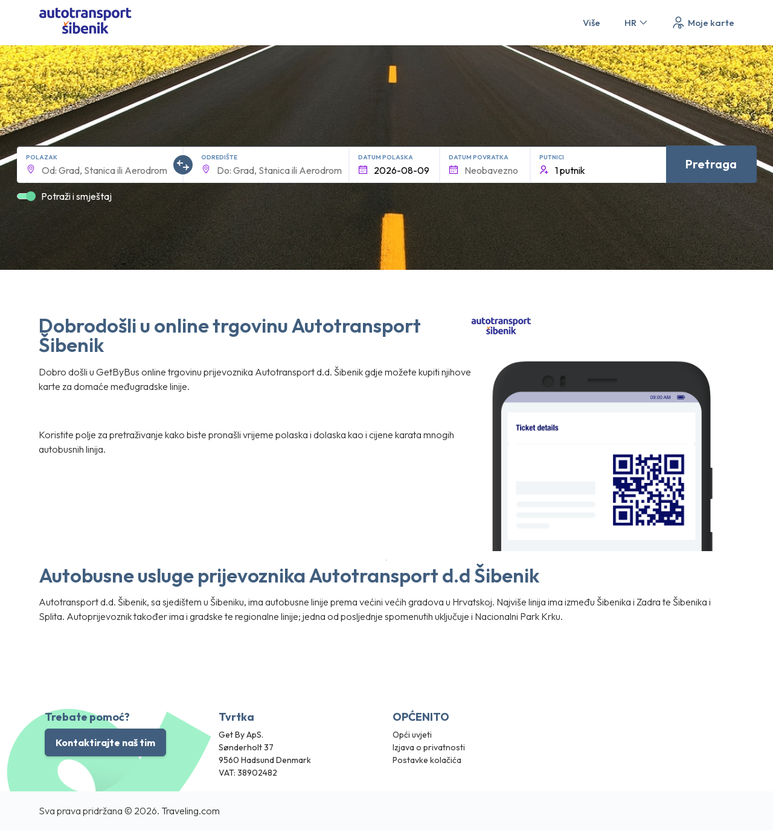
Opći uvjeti (412, 734)
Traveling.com (190, 811)
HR (636, 22)
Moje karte (702, 22)
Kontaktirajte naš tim (105, 742)
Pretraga (711, 163)
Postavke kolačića (427, 760)
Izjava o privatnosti (429, 747)
